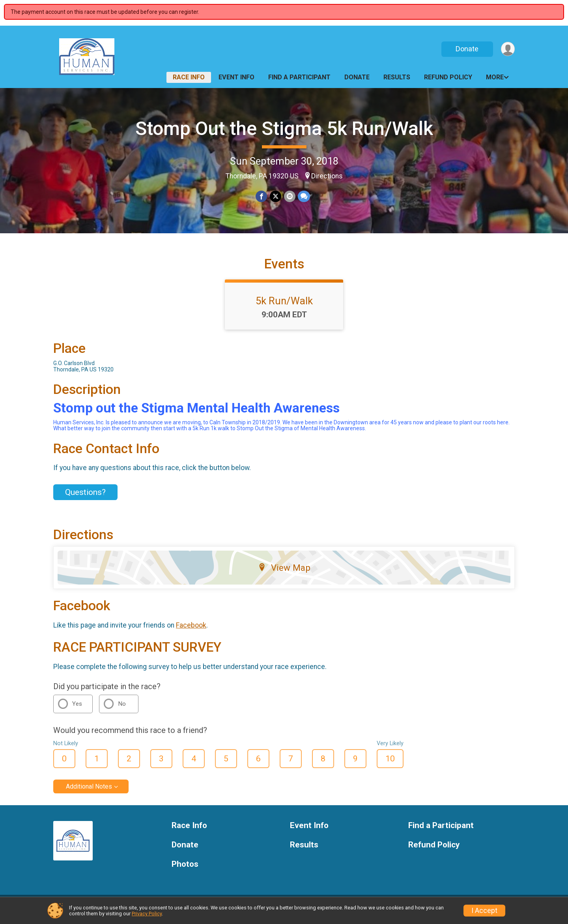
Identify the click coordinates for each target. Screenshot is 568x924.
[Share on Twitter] (275, 196)
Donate (466, 49)
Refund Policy (448, 77)
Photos (185, 868)
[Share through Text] (303, 196)
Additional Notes (89, 791)
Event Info (236, 77)
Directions (327, 176)
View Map (284, 572)
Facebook (191, 630)
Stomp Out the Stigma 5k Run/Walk (284, 128)
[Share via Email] (289, 196)
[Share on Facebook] (261, 196)
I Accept (484, 911)
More (495, 77)
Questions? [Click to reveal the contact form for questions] (85, 497)
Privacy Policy (147, 914)
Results (396, 77)
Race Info (189, 77)
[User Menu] (507, 49)
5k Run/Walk (284, 305)
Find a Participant (299, 77)
